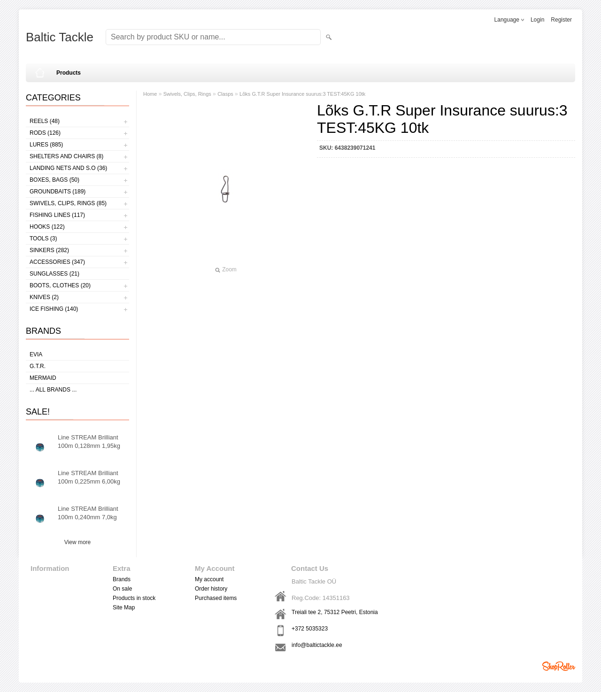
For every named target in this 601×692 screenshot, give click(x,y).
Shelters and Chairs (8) (66, 156)
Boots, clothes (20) (60, 285)
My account (209, 579)
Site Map (124, 607)
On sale (122, 588)
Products (68, 72)
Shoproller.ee (558, 666)
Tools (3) (43, 238)
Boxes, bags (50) (54, 180)
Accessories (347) (57, 262)
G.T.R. (38, 366)
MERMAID (43, 378)
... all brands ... (53, 389)
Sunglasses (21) (54, 273)
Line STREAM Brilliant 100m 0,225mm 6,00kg (89, 477)
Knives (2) (44, 297)
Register (561, 19)
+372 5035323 (310, 628)
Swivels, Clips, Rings (187, 94)
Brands (122, 579)
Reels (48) (45, 121)
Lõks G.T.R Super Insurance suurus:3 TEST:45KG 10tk (302, 94)
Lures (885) (46, 144)
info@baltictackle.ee (317, 645)
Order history (211, 588)
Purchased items (216, 598)
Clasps (225, 94)
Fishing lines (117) (57, 215)
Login (537, 19)
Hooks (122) (47, 226)
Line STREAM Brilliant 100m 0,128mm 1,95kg (89, 441)
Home (150, 94)
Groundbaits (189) (57, 191)
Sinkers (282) (49, 250)
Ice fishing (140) (54, 309)
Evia (36, 354)
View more (77, 542)
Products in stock (134, 598)
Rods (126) (45, 133)
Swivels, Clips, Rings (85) (68, 203)
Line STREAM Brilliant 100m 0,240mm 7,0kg (88, 513)
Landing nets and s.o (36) (68, 168)
